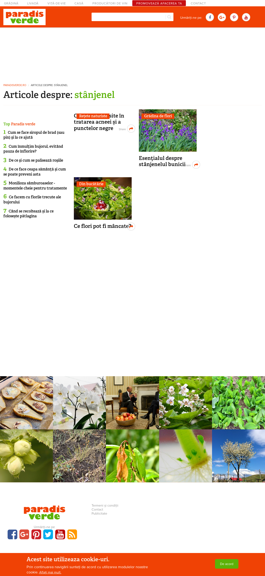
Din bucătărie (91, 184)
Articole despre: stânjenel (49, 85)
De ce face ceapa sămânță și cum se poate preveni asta (34, 172)
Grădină (11, 3)
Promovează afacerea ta (159, 3)
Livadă (33, 3)
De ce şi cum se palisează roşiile (36, 160)
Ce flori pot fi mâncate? (102, 226)
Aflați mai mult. (50, 572)
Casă (79, 3)
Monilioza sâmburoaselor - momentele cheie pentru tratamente (35, 186)
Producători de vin (109, 3)
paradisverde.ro (14, 85)
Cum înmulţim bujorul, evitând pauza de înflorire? (33, 149)
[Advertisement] (132, 53)
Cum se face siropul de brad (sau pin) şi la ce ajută (33, 135)
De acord (226, 564)
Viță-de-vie (56, 3)
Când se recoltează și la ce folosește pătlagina (28, 214)
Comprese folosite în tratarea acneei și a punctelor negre (99, 122)
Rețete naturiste (93, 116)
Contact (198, 3)
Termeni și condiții (105, 505)
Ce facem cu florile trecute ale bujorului (32, 199)
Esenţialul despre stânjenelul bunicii (162, 161)
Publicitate (99, 513)
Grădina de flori (158, 116)
